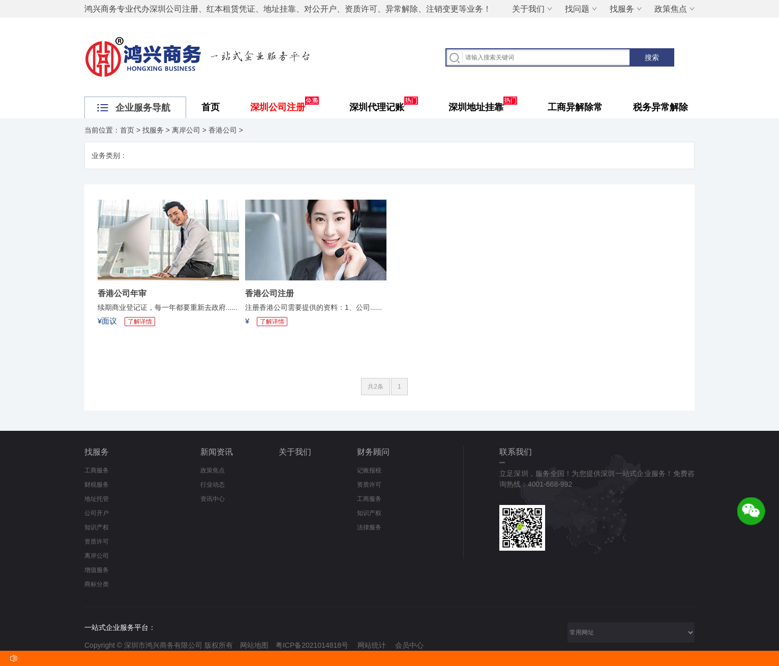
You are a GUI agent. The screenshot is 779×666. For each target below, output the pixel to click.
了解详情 (140, 321)
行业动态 (212, 484)
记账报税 (369, 470)
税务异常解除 (660, 107)
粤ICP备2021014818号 (312, 645)
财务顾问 (373, 452)
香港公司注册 (269, 293)
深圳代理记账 (383, 107)
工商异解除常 (575, 107)
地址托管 (96, 498)
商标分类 (96, 584)
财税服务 (96, 484)
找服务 (622, 9)
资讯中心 (212, 498)
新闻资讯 (216, 452)
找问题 (577, 9)
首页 (210, 107)
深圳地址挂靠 (482, 107)
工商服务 (96, 470)
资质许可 (96, 541)
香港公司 (222, 130)
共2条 (375, 386)
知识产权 (96, 527)
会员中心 (409, 645)
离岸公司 (186, 130)
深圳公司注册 (284, 107)
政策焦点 (670, 9)
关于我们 (528, 9)
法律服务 (369, 527)
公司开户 (96, 513)
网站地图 (254, 645)
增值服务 (96, 570)
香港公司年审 (122, 293)
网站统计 (371, 645)
